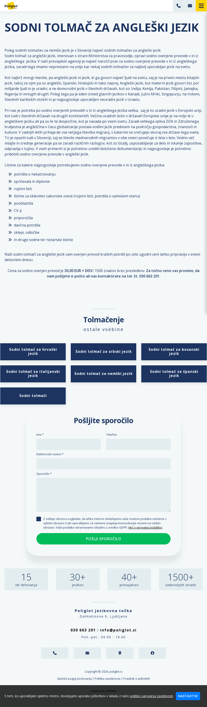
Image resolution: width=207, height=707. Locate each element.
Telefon (111, 437)
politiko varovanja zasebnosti (151, 696)
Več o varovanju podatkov (145, 529)
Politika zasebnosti (107, 681)
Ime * (40, 437)
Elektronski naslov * (49, 456)
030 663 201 (83, 632)
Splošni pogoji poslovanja (74, 681)
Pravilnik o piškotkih (136, 681)
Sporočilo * (44, 476)
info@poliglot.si (118, 632)
